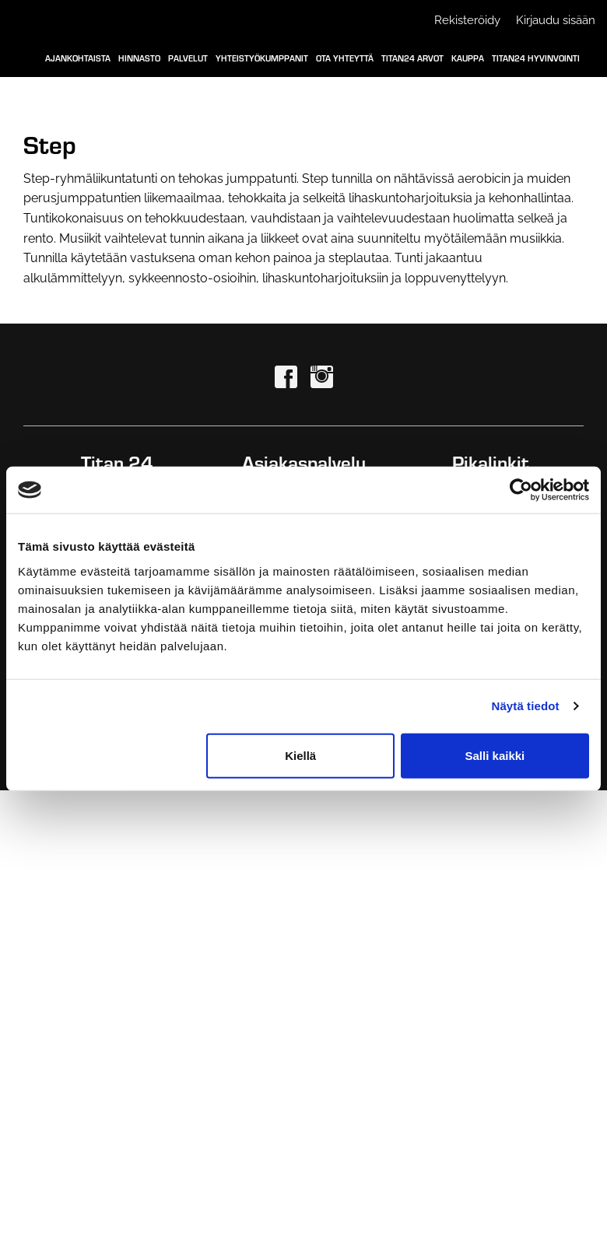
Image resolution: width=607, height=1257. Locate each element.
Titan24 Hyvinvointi (536, 58)
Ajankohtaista (78, 58)
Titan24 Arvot (412, 58)
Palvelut (188, 58)
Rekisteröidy (467, 20)
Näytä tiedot (526, 706)
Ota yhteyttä (345, 58)
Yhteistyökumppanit (262, 58)
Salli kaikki (495, 755)
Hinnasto (139, 58)
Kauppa (467, 58)
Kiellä (300, 755)
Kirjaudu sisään (555, 20)
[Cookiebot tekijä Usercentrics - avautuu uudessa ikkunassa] (521, 490)
